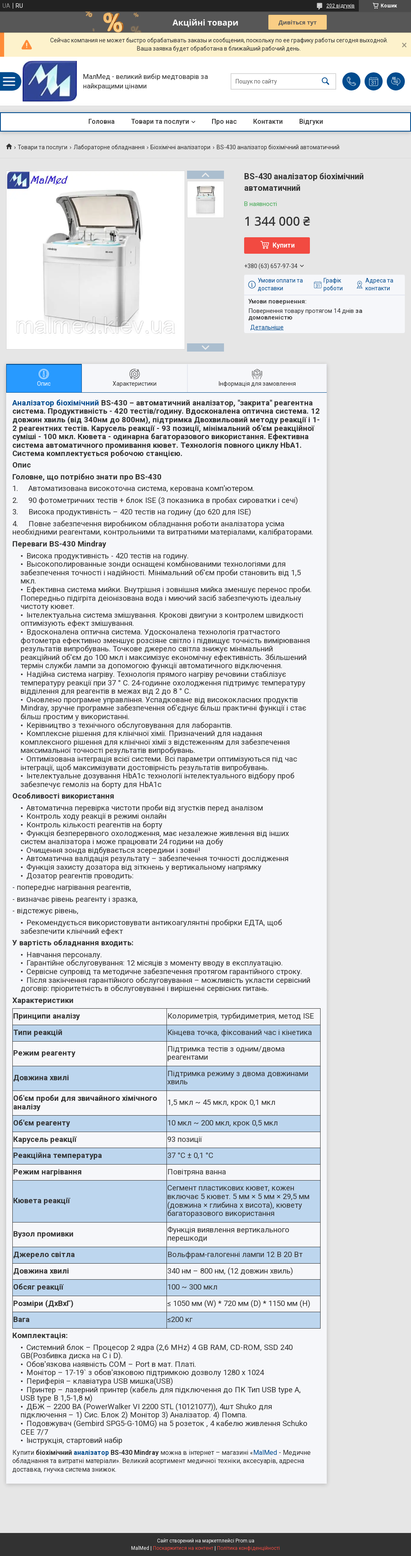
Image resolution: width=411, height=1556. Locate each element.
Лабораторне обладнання (109, 147)
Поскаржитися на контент (183, 1548)
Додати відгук (396, 81)
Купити (283, 245)
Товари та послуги (160, 121)
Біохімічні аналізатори (180, 147)
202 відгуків (340, 6)
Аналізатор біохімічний (55, 403)
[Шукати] (325, 81)
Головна (101, 121)
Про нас (224, 121)
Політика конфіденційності (248, 1548)
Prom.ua (245, 1541)
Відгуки (311, 121)
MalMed (265, 1452)
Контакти (268, 121)
